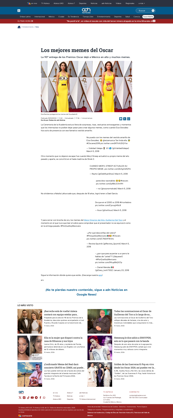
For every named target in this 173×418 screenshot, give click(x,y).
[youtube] (32, 398)
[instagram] (24, 398)
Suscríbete (148, 16)
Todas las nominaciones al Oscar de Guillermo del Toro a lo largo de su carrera (132, 313)
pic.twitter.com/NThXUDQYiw (114, 143)
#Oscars (116, 236)
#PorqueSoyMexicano (96, 236)
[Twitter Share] (124, 118)
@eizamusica (109, 140)
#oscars (124, 181)
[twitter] (20, 398)
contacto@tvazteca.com (137, 395)
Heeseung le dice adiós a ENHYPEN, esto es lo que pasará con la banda (132, 339)
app (100, 275)
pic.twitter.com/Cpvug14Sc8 (108, 205)
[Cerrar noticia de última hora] (154, 21)
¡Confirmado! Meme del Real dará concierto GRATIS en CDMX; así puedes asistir (64, 366)
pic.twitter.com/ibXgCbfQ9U (117, 169)
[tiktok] (28, 398)
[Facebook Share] (120, 118)
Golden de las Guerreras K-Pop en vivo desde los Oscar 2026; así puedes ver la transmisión (134, 366)
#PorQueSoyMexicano (106, 259)
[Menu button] (27, 10)
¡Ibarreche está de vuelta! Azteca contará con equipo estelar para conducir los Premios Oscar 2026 (61, 313)
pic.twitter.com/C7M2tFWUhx (100, 239)
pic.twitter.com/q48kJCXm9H (109, 183)
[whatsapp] (44, 398)
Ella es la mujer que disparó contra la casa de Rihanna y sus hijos (63, 339)
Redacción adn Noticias (57, 120)
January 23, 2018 (121, 270)
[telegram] (36, 398)
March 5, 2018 (92, 151)
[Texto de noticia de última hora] (93, 21)
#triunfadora (125, 202)
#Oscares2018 (93, 143)
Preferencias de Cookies (110, 407)
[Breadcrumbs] (20, 27)
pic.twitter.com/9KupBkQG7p (108, 262)
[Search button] (153, 10)
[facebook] (40, 398)
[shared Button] (128, 118)
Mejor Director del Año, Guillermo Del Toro (103, 220)
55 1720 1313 (133, 397)
